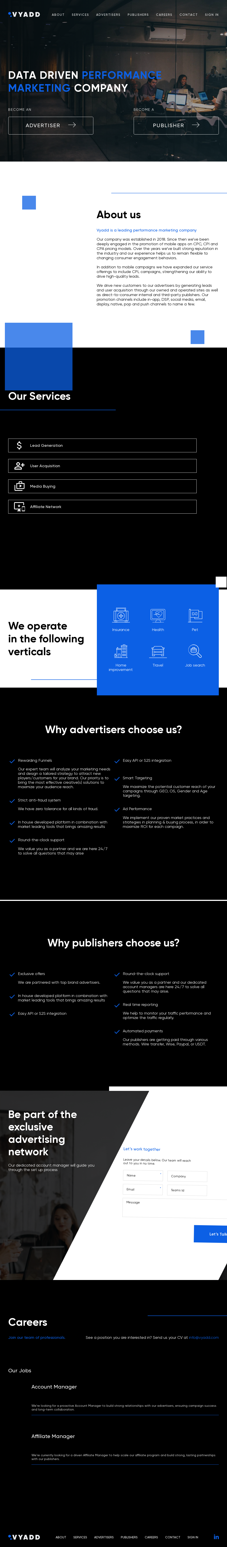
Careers (164, 14)
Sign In (212, 14)
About (58, 14)
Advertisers (108, 14)
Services (80, 14)
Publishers (138, 14)
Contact (189, 14)
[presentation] (156, 1233)
